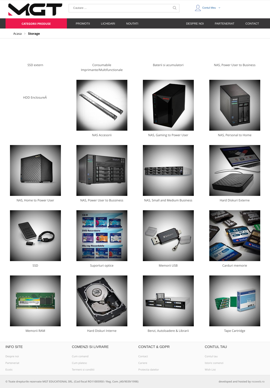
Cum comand (80, 356)
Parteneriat (12, 363)
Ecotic (9, 369)
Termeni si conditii (83, 369)
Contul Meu (207, 7)
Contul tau (211, 356)
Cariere (142, 363)
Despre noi (12, 356)
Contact (143, 356)
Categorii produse (36, 24)
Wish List (210, 369)
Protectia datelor (148, 369)
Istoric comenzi (214, 363)
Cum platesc (79, 363)
